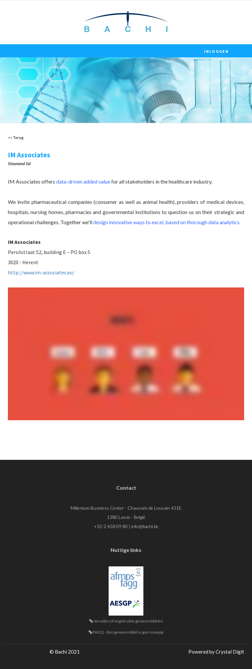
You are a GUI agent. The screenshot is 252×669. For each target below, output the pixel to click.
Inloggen (216, 51)
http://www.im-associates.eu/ (41, 272)
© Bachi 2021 (65, 652)
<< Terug (15, 137)
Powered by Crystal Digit (216, 652)
